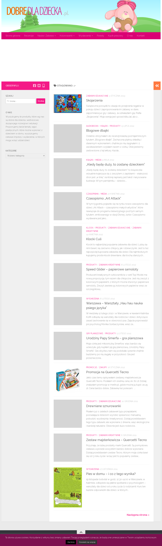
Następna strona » (138, 514)
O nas (130, 35)
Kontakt (141, 35)
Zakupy (103, 367)
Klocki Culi (93, 239)
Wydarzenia (85, 35)
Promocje (91, 367)
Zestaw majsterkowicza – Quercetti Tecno (116, 440)
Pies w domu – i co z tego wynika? (111, 474)
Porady (100, 35)
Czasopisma (92, 194)
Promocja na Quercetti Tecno (107, 372)
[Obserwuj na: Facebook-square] (34, 85)
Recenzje (29, 35)
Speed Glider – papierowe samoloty (112, 269)
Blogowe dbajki (97, 130)
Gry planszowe (94, 333)
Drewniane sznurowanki (103, 406)
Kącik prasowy (115, 35)
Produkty (115, 126)
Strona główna (13, 35)
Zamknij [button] (70, 542)
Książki (104, 126)
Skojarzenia (94, 100)
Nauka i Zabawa (46, 35)
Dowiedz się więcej (87, 542)
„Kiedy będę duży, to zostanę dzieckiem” (115, 164)
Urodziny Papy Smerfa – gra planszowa (114, 338)
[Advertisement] (81, 60)
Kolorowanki (66, 35)
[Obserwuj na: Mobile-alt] (43, 85)
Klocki (89, 228)
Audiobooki (92, 126)
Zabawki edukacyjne (97, 96)
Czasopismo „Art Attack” (103, 198)
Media (98, 160)
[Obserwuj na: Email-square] (39, 85)
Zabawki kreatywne (109, 265)
